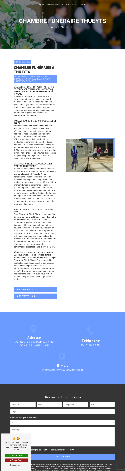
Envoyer (65, 453)
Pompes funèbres (71, 4)
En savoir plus (25, 289)
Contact (83, 4)
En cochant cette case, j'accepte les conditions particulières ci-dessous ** (42, 446)
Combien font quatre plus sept (23, 414)
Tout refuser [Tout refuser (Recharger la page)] (16, 460)
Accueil (41, 4)
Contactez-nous (26, 296)
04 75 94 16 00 (90, 348)
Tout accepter (16, 455)
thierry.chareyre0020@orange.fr (62, 366)
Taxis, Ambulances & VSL (55, 4)
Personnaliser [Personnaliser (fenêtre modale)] (16, 465)
